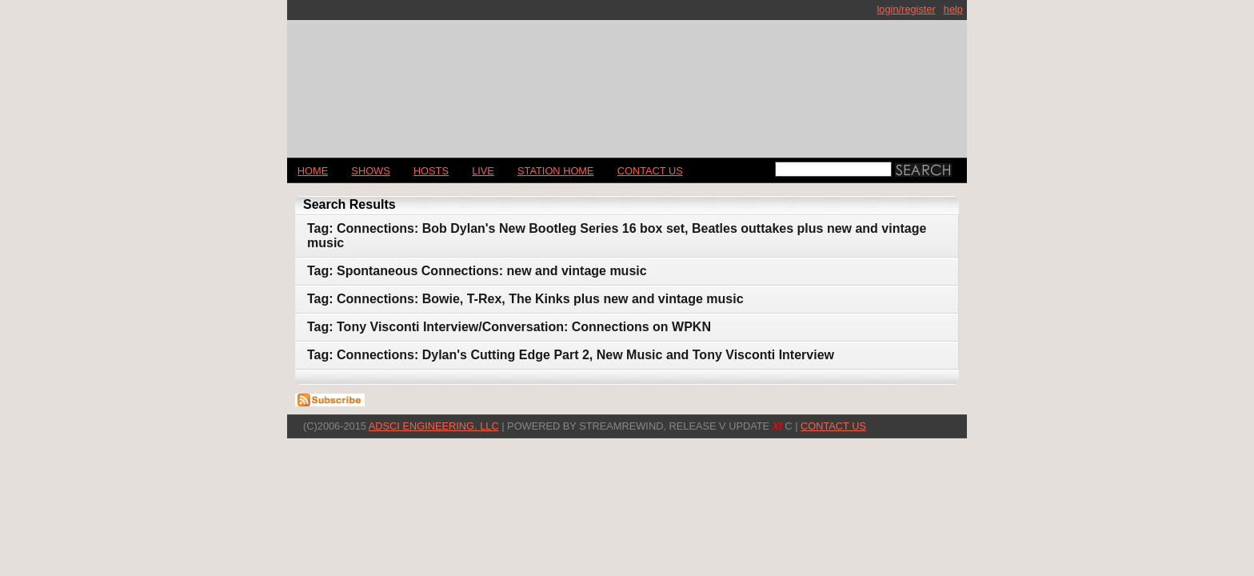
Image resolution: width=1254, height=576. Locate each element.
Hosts (431, 171)
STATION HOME (555, 171)
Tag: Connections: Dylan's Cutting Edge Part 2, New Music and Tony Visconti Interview (570, 355)
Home (313, 171)
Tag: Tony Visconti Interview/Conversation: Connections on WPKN (509, 327)
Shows (370, 171)
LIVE (483, 171)
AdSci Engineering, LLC (434, 426)
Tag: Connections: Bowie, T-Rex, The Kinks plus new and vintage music (525, 299)
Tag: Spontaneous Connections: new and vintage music (477, 271)
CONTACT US (650, 171)
